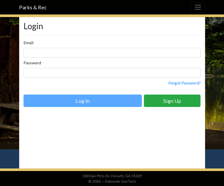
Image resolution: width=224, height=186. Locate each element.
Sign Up (172, 101)
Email (28, 42)
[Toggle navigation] (198, 7)
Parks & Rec (33, 7)
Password (32, 62)
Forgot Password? (184, 82)
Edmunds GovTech (120, 181)
